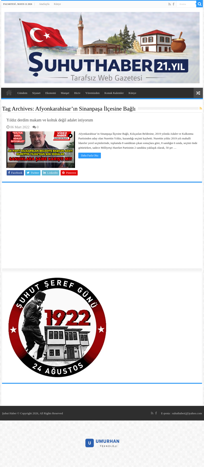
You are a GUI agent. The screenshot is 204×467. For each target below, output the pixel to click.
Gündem (22, 93)
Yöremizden (92, 93)
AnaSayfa (44, 4)
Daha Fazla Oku (89, 155)
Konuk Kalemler (114, 93)
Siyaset (36, 93)
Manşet (65, 93)
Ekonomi (50, 93)
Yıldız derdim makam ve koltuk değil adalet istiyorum (49, 120)
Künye (57, 4)
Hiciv (77, 93)
